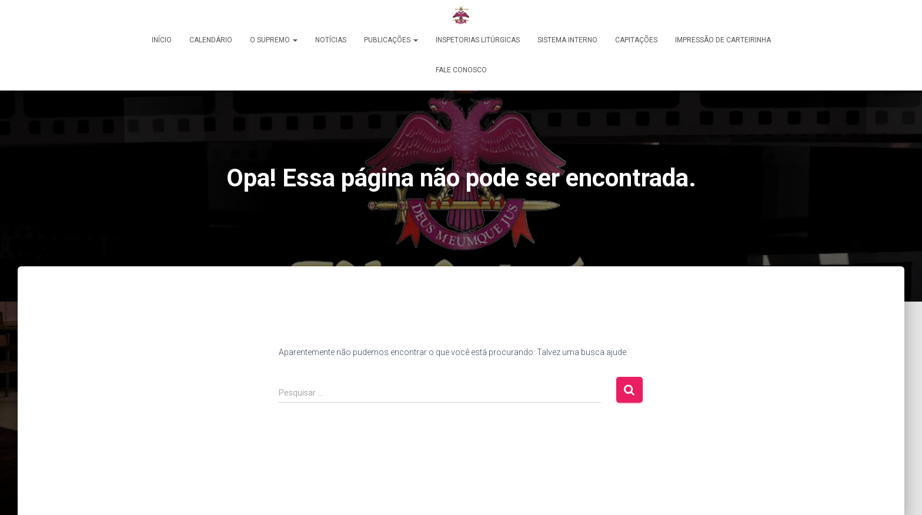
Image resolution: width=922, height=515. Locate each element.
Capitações (636, 40)
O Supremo (274, 40)
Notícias (330, 40)
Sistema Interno (567, 40)
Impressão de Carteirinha (723, 40)
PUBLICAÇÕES (391, 40)
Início (162, 40)
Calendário (210, 40)
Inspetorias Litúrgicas (478, 40)
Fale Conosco (461, 70)
